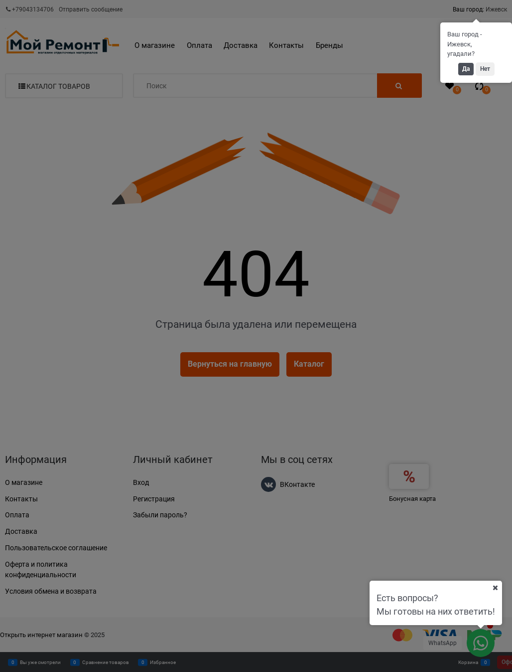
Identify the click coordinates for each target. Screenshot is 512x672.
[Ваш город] (495, 588)
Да (466, 68)
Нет (485, 68)
